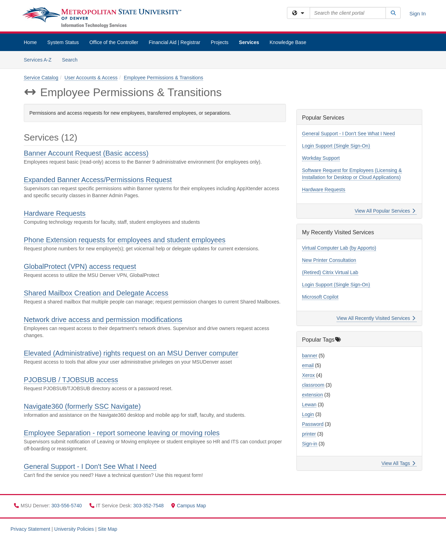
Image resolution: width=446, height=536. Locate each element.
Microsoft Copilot (320, 297)
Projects (220, 42)
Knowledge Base (287, 42)
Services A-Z (37, 60)
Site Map (107, 529)
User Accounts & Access (91, 77)
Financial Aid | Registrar (174, 42)
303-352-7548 (149, 505)
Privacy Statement (30, 529)
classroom (313, 385)
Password (312, 424)
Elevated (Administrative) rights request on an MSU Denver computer (131, 353)
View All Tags (398, 463)
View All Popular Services (385, 211)
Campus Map (188, 505)
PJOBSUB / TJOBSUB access (71, 380)
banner (309, 355)
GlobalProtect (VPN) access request (80, 266)
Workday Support (321, 158)
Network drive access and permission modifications (103, 319)
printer (309, 434)
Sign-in (309, 443)
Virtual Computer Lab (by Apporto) (339, 248)
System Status (63, 42)
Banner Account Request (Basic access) (86, 153)
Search (72, 59)
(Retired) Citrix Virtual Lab (330, 272)
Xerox (308, 375)
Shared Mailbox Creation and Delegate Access (96, 293)
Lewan (309, 404)
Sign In (417, 13)
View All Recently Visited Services (376, 318)
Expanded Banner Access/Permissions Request (98, 180)
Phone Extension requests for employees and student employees (124, 240)
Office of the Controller (113, 42)
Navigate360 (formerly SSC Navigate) (82, 406)
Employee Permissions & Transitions (163, 77)
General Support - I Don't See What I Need (90, 466)
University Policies (74, 529)
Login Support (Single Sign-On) (336, 146)
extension (312, 395)
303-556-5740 (67, 505)
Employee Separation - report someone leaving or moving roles (122, 433)
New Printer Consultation (329, 260)
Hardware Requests (55, 213)
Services (249, 42)
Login (308, 414)
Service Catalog (41, 77)
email (308, 365)
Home (30, 42)
